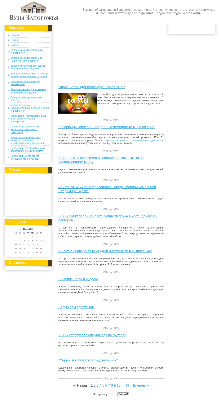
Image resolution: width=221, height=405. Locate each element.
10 (119, 385)
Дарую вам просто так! (76, 307)
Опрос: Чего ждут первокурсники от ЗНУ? (91, 87)
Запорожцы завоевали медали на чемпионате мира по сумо (106, 127)
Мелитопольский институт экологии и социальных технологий (26, 129)
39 (127, 385)
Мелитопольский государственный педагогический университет (30, 108)
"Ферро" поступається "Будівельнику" (88, 360)
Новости (15, 45)
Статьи (15, 40)
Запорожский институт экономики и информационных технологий (30, 75)
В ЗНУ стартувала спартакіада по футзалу (92, 335)
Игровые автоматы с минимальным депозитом (134, 140)
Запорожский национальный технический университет (27, 59)
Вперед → (141, 385)
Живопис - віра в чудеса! (78, 279)
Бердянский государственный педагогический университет (28, 149)
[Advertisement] (28, 194)
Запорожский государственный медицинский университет (28, 67)
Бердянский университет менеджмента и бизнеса (25, 157)
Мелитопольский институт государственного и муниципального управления (27, 140)
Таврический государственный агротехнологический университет (28, 118)
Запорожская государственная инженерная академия (28, 91)
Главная (15, 35)
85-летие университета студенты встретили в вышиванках (105, 251)
